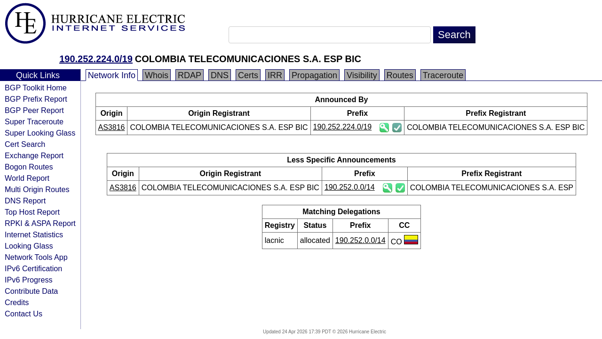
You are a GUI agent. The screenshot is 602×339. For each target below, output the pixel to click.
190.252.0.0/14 (350, 187)
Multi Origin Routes (37, 189)
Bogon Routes (29, 166)
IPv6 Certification (33, 268)
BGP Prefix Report (36, 99)
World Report (27, 178)
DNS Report (25, 200)
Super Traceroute (34, 121)
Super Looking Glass (40, 133)
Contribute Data (31, 291)
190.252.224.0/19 (96, 59)
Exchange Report (34, 155)
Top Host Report (32, 212)
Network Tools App (36, 257)
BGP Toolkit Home (36, 87)
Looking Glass (29, 246)
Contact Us (23, 313)
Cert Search (25, 144)
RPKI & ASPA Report (40, 223)
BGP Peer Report (34, 110)
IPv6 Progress (29, 279)
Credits (17, 302)
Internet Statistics (34, 234)
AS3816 (111, 127)
